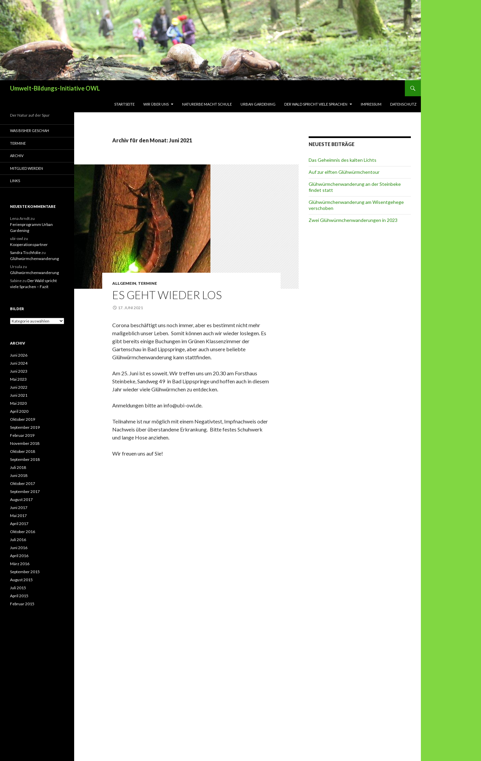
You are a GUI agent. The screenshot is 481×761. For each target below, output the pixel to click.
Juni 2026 (18, 355)
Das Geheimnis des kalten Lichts (342, 160)
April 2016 (19, 555)
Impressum (371, 104)
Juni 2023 (18, 371)
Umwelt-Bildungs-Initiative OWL (55, 88)
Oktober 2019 (22, 419)
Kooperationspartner (29, 244)
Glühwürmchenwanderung (34, 258)
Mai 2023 (18, 379)
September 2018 (25, 459)
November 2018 (24, 443)
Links (15, 180)
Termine (147, 283)
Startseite (124, 104)
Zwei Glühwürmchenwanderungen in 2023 (353, 220)
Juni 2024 (18, 363)
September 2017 (25, 491)
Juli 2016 (18, 539)
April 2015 (19, 595)
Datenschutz (403, 104)
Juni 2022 (18, 387)
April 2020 (19, 411)
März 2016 (19, 563)
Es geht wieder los (167, 294)
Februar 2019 (22, 435)
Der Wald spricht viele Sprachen (315, 104)
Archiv (16, 155)
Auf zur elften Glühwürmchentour (344, 172)
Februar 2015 (22, 603)
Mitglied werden (26, 168)
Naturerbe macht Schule (207, 104)
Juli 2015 (18, 587)
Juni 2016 (18, 547)
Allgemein (124, 283)
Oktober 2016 (22, 531)
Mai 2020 (18, 403)
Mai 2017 (18, 515)
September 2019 (25, 427)
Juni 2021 (18, 395)
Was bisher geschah (29, 130)
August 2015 (21, 579)
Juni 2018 (18, 475)
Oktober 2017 (22, 483)
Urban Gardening (258, 104)
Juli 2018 (18, 467)
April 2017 (19, 523)
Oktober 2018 (22, 451)
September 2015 (25, 571)
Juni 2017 (18, 507)
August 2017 (21, 499)
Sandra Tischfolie (25, 252)
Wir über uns (156, 104)
